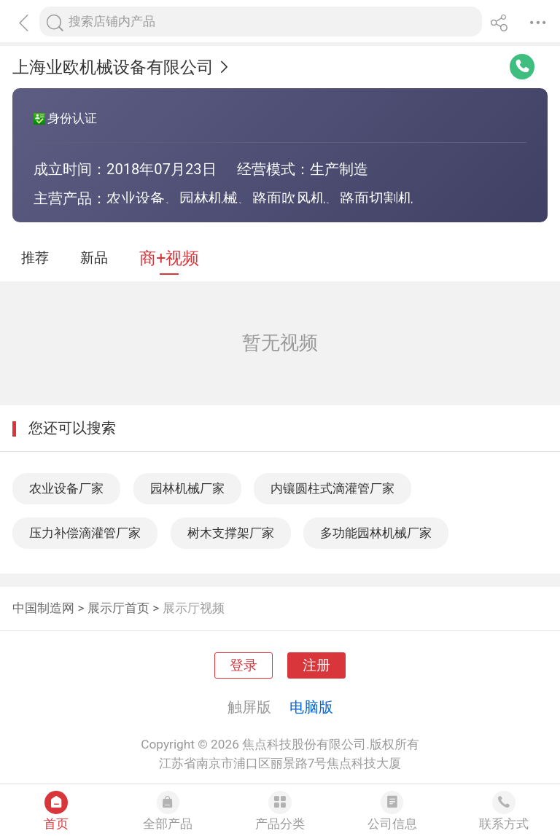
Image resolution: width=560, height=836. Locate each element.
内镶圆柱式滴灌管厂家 (332, 488)
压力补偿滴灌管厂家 (85, 533)
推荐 (35, 258)
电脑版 (311, 707)
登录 (243, 665)
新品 (94, 258)
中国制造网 (43, 608)
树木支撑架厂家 (230, 533)
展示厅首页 (118, 608)
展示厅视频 (194, 608)
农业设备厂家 (66, 488)
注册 (316, 665)
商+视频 (169, 258)
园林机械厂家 (187, 488)
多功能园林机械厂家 (376, 533)
